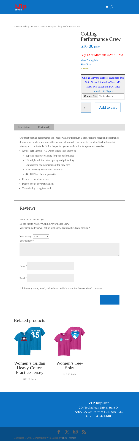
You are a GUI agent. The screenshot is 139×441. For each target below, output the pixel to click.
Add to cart (108, 107)
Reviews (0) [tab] (44, 127)
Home (16, 26)
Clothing (25, 26)
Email (23, 278)
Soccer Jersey (47, 26)
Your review (27, 240)
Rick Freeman (69, 438)
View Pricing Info (89, 60)
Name (23, 266)
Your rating (26, 236)
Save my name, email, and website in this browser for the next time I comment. (63, 288)
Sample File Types (103, 90)
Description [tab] (24, 127)
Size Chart (86, 64)
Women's (35, 26)
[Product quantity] (86, 108)
